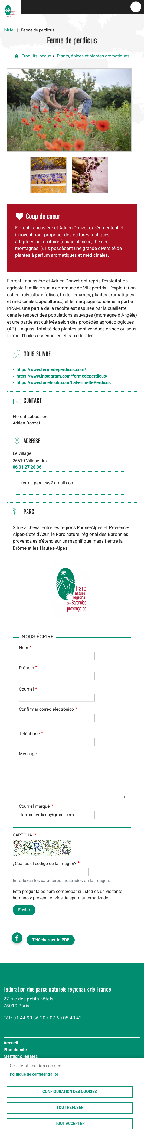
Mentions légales (21, 1057)
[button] (69, 110)
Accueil (11, 1043)
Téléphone (29, 733)
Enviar (24, 910)
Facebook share (17, 937)
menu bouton (135, 6)
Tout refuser (69, 1108)
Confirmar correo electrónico (46, 709)
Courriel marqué (34, 806)
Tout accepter (70, 1124)
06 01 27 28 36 (27, 467)
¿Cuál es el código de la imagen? (44, 863)
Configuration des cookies (69, 1092)
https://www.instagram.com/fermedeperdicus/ (62, 376)
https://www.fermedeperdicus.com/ (51, 369)
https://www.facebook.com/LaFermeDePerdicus (64, 382)
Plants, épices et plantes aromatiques (93, 56)
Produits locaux (36, 56)
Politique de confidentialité (34, 1074)
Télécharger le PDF (50, 940)
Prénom (26, 668)
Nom (23, 648)
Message (28, 754)
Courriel (26, 689)
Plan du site (15, 1050)
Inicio (8, 30)
